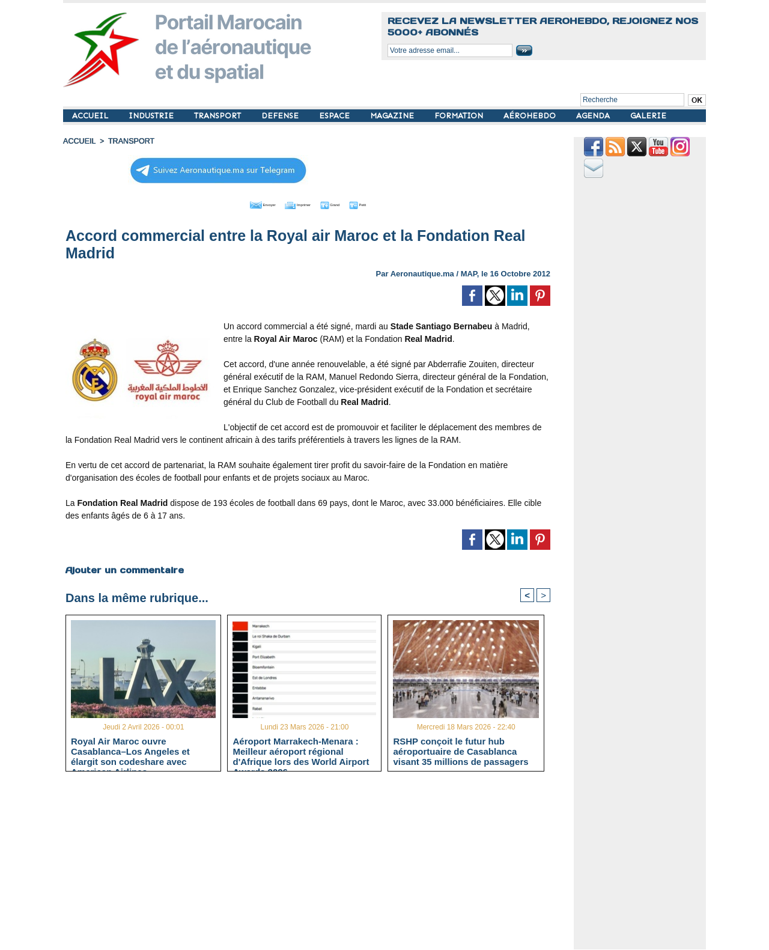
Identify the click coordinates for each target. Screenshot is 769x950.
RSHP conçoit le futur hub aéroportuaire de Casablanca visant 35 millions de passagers (460, 750)
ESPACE (335, 115)
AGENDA (594, 115)
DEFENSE (281, 115)
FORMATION (459, 115)
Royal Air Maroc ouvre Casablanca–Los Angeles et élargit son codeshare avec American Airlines (130, 750)
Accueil (78, 141)
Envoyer (239, 203)
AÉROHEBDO (530, 115)
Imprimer (294, 203)
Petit (385, 203)
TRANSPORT (218, 115)
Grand (344, 203)
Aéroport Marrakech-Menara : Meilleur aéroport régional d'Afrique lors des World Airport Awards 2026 (301, 750)
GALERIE (648, 115)
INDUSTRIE (152, 115)
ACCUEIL (91, 115)
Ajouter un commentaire (124, 567)
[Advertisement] (317, 865)
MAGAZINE (393, 115)
